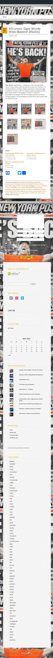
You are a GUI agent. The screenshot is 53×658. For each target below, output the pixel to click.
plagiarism (12, 576)
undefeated (13, 624)
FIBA (11, 498)
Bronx (11, 474)
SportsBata (8, 186)
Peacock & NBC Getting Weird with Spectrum (31, 374)
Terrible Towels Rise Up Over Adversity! (29, 394)
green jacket (33, 187)
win (36, 193)
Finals (11, 504)
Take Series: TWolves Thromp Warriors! (29, 413)
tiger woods (16, 186)
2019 (4, 32)
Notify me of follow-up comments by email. (23, 250)
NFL (11, 562)
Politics (37, 184)
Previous (7, 200)
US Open (12, 626)
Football (12, 506)
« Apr (9, 355)
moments (30, 189)
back (42, 186)
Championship (13, 480)
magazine (8, 189)
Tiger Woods (13, 193)
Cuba (11, 485)
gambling (12, 517)
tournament (24, 186)
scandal (12, 592)
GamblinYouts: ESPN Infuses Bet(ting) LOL (30, 403)
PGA (27, 184)
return (44, 191)
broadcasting (13, 472)
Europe (12, 496)
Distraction (12, 488)
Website (10, 239)
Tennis (11, 608)
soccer (11, 597)
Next (47, 200)
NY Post (23, 184)
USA (11, 629)
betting (11, 466)
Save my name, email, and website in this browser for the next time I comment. (26, 246)
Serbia (11, 594)
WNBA (11, 632)
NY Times (17, 191)
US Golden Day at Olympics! (26, 384)
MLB (11, 549)
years (43, 193)
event (23, 187)
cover (19, 187)
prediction (12, 584)
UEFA (11, 618)
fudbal (11, 509)
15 (4, 30)
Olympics (12, 570)
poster (31, 191)
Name (10, 231)
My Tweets (11, 328)
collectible (13, 187)
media (11, 546)
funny (11, 512)
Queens (12, 589)
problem (12, 586)
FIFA (11, 501)
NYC (11, 568)
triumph (32, 193)
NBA (11, 557)
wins (39, 193)
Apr (4, 29)
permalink (15, 194)
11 (35, 186)
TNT (11, 613)
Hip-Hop (37, 182)
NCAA (11, 560)
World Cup (12, 640)
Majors (18, 189)
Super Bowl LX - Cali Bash (26, 389)
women (12, 634)
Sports (42, 184)
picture (25, 191)
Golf (29, 182)
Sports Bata (13, 602)
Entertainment (22, 182)
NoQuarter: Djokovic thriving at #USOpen (30, 408)
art (39, 186)
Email (10, 235)
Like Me (11, 310)
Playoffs (31, 184)
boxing (11, 469)
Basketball (12, 464)
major (14, 189)
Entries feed (13, 432)
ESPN (11, 493)
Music (11, 554)
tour (19, 193)
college (11, 482)
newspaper (36, 189)
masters (23, 189)
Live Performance (14, 541)
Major (11, 544)
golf (27, 187)
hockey (11, 533)
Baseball (12, 461)
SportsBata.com (18, 8)
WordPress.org (14, 437)
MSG (11, 552)
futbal (11, 514)
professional (37, 191)
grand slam (13, 525)
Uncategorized (13, 621)
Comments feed (14, 435)
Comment (10, 215)
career (7, 187)
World (11, 637)
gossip (33, 182)
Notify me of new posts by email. (19, 253)
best (46, 186)
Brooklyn (12, 477)
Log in (11, 430)
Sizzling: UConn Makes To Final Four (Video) (31, 370)
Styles (16, 35)
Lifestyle (17, 184)
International (9, 184)
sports (7, 193)
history (39, 187)
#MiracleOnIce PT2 (24, 379)
